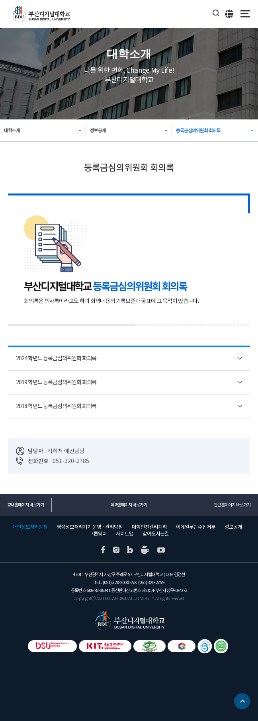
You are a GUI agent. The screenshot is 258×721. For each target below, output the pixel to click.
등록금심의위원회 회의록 (198, 130)
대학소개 (12, 130)
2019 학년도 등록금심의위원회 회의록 (56, 382)
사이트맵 (124, 534)
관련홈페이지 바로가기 (232, 505)
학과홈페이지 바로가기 (128, 505)
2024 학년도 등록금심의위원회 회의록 (56, 358)
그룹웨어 (98, 534)
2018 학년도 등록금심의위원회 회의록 (56, 406)
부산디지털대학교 (41, 14)
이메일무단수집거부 (195, 527)
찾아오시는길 (156, 534)
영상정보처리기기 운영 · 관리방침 (90, 527)
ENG (229, 13)
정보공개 (98, 130)
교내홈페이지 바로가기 (25, 505)
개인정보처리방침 (29, 527)
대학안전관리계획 (149, 527)
